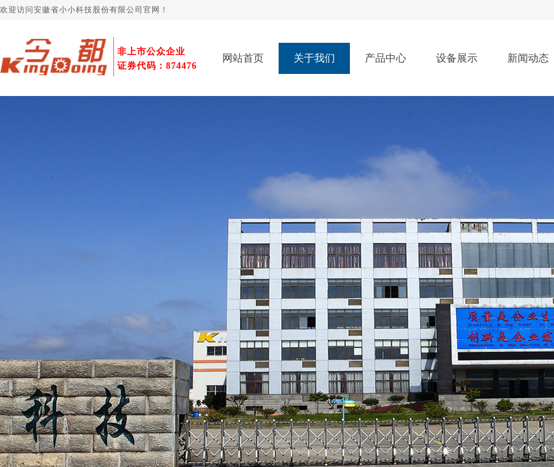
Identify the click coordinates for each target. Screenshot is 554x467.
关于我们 (314, 58)
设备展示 (457, 58)
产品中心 (385, 58)
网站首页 (243, 58)
